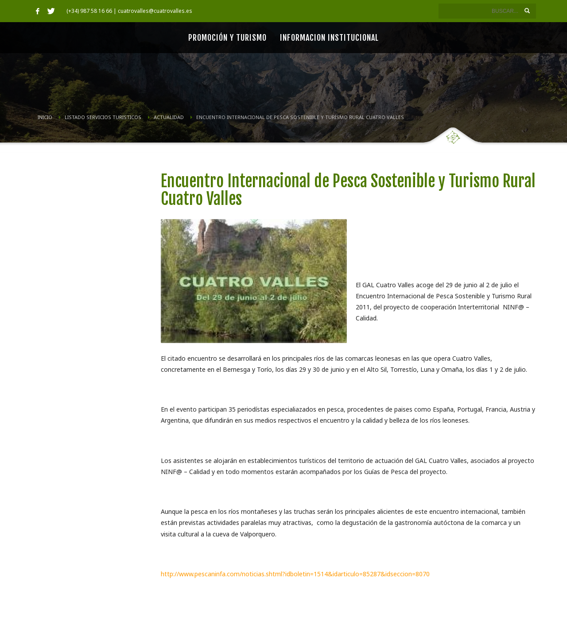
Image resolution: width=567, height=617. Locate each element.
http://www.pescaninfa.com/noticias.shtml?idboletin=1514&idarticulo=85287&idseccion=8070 (295, 574)
